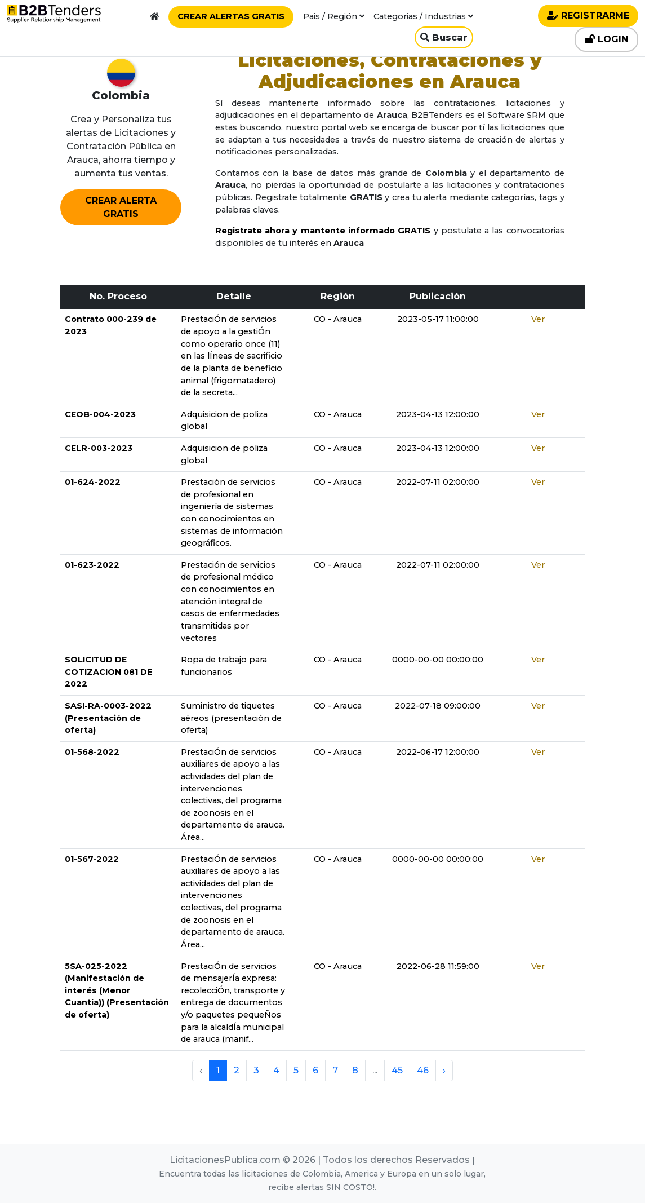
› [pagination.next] (444, 1070)
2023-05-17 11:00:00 (438, 319)
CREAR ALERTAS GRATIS (230, 16)
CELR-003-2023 (98, 448)
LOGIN (606, 39)
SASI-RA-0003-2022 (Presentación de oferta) (108, 718)
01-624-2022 (93, 482)
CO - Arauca (338, 319)
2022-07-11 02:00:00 (437, 482)
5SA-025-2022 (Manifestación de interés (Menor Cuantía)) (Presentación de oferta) (117, 990)
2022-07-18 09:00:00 (438, 706)
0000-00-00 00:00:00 (437, 659)
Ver (538, 319)
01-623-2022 (92, 565)
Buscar (444, 37)
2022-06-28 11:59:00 (438, 966)
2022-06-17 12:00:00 (437, 752)
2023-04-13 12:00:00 (437, 414)
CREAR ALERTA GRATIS (121, 207)
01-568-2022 (92, 752)
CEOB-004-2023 (100, 414)
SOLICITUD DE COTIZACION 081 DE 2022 (108, 671)
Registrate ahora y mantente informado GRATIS (322, 230)
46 (423, 1070)
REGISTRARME (588, 15)
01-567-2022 (92, 859)
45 (397, 1070)
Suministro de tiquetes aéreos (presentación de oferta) (231, 718)
